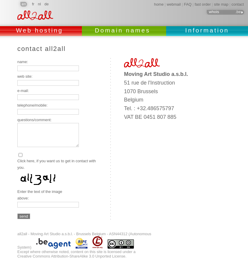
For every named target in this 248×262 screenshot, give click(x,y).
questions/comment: (34, 120)
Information (207, 30)
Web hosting (41, 30)
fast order (203, 4)
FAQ (188, 4)
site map (221, 4)
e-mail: (23, 90)
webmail (174, 4)
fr (33, 4)
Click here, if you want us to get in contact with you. (56, 164)
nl (39, 4)
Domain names (124, 30)
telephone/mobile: (32, 105)
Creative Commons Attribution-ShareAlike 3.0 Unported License (71, 256)
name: (22, 62)
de (47, 4)
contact (238, 4)
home (159, 4)
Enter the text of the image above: (39, 194)
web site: (25, 76)
